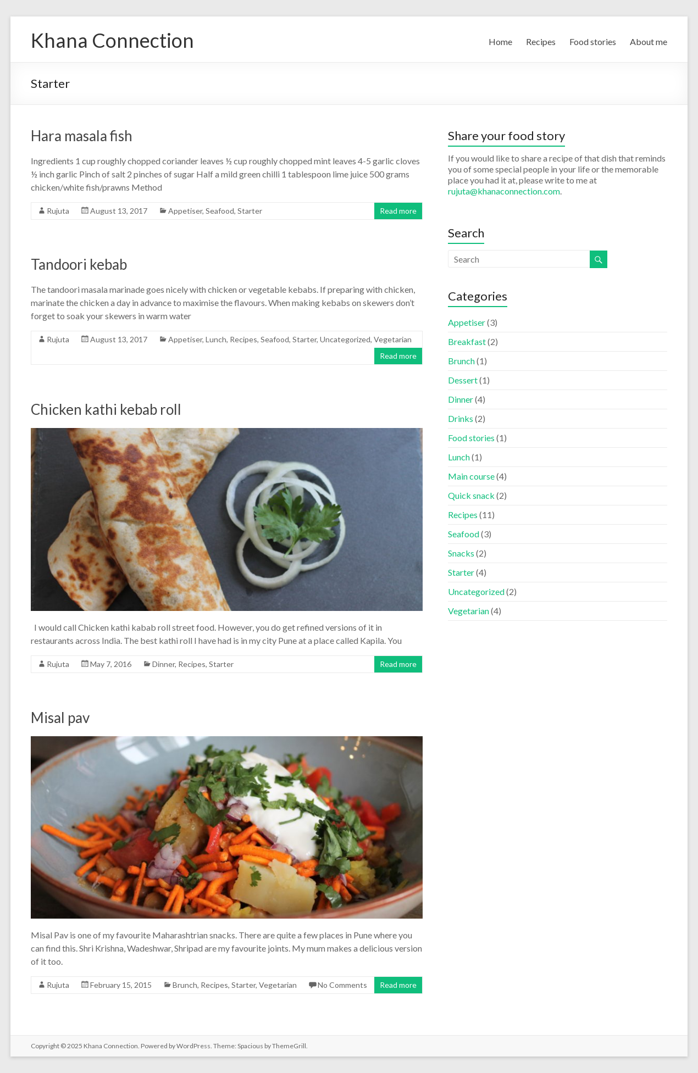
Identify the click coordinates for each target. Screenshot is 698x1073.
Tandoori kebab (79, 264)
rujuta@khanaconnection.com (504, 191)
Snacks (461, 553)
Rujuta (58, 210)
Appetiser (185, 210)
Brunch (185, 984)
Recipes (541, 41)
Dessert (463, 380)
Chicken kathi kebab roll (106, 409)
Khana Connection (112, 40)
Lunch (216, 339)
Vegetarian (393, 339)
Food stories (592, 41)
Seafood (220, 210)
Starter (249, 210)
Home (500, 41)
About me (648, 41)
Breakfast (467, 341)
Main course (471, 476)
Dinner (163, 664)
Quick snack (471, 495)
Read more (398, 210)
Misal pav (60, 717)
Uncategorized (345, 339)
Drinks (460, 418)
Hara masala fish (81, 135)
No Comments (342, 984)
